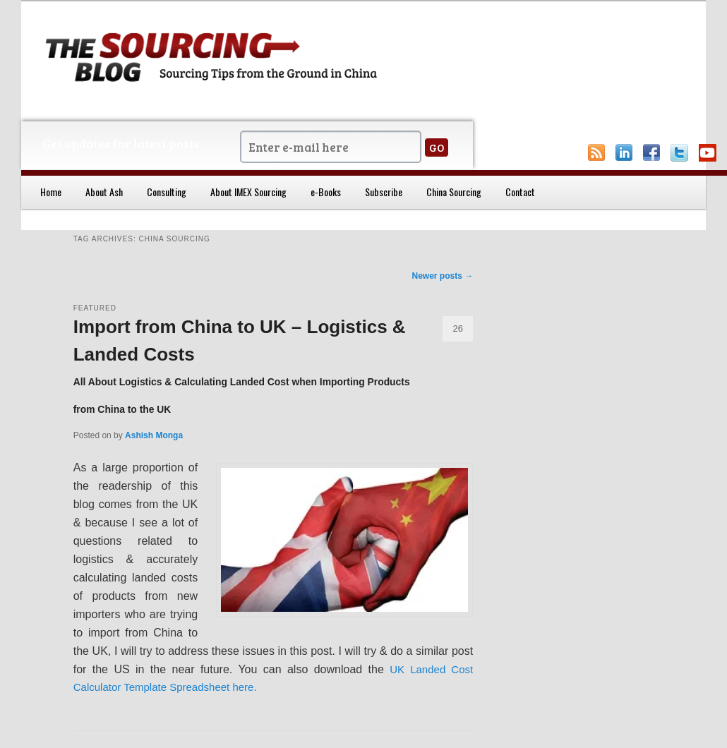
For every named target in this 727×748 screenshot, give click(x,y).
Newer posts (442, 276)
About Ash (104, 191)
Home (50, 191)
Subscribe (383, 191)
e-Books (326, 191)
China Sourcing (453, 191)
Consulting (166, 191)
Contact (520, 191)
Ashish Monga (154, 435)
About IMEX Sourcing (248, 191)
